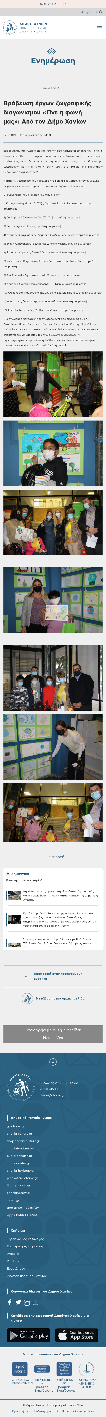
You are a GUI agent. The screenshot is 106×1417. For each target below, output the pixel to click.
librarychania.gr (18, 1185)
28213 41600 (49, 1089)
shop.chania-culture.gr (23, 1141)
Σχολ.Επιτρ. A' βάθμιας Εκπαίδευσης (43, 1377)
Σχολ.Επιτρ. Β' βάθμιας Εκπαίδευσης (66, 1377)
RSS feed (13, 1261)
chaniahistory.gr (19, 1192)
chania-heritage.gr (21, 1170)
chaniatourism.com (21, 1148)
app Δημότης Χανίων (23, 1207)
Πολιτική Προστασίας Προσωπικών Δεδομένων (64, 1411)
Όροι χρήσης (20, 1411)
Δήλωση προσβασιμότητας (27, 1276)
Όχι (60, 1038)
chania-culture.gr (19, 1133)
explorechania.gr (19, 1155)
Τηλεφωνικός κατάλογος (25, 1239)
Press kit (13, 1253)
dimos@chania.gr (52, 1095)
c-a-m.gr (13, 1200)
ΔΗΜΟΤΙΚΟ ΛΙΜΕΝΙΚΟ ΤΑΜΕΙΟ (87, 1375)
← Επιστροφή (53, 857)
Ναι (46, 1038)
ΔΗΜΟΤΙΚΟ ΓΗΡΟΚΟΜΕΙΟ (21, 1373)
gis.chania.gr (16, 1126)
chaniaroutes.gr (18, 1163)
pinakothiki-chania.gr (22, 1178)
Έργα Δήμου (16, 1268)
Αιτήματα (87, 12)
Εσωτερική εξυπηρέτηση (25, 1246)
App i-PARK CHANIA (22, 1215)
